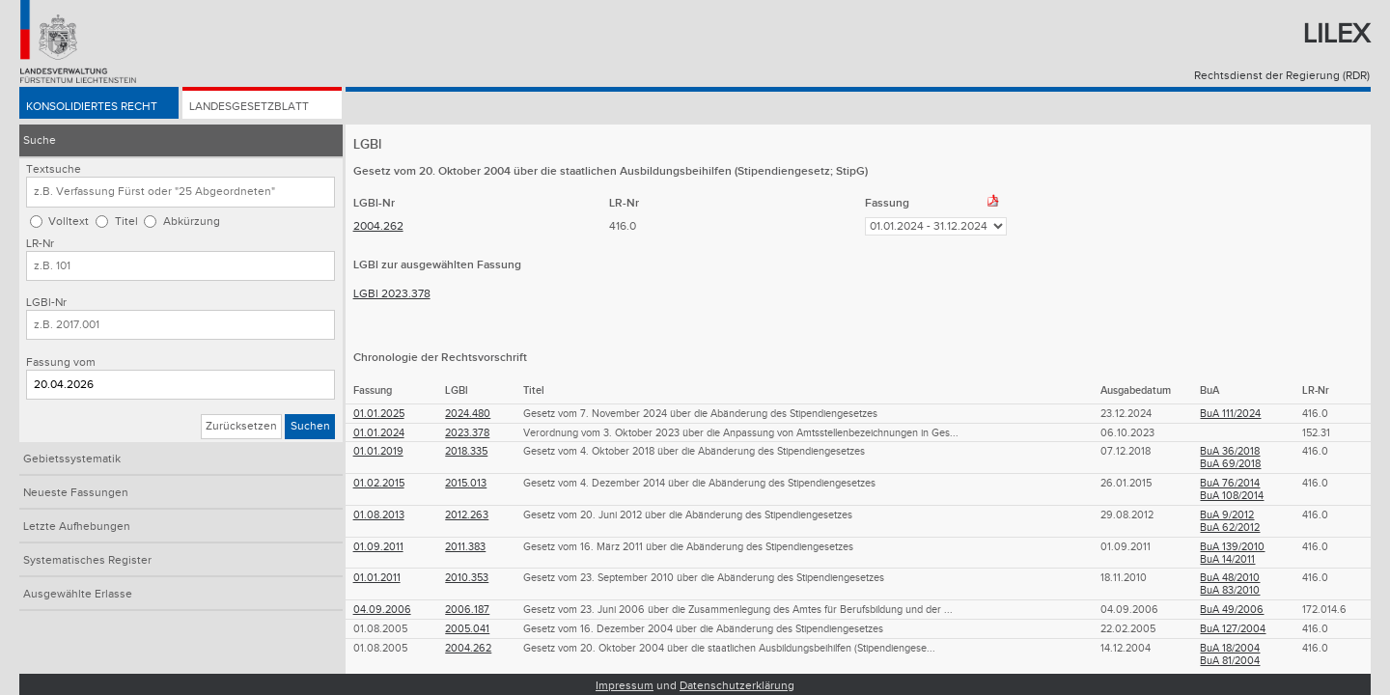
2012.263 (466, 515)
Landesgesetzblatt (249, 107)
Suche (39, 140)
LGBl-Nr (46, 302)
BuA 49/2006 (1232, 609)
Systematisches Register (87, 560)
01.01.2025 (378, 413)
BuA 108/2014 (1232, 495)
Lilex (1336, 34)
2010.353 (466, 577)
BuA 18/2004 (1230, 648)
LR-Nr (40, 243)
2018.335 (466, 451)
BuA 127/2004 (1232, 629)
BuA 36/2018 (1230, 451)
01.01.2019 (378, 451)
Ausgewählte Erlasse (77, 594)
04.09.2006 (382, 609)
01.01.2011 (377, 577)
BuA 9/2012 (1227, 515)
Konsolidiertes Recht (91, 107)
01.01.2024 (378, 433)
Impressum (624, 686)
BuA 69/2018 (1230, 464)
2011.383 (465, 547)
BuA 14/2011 (1227, 559)
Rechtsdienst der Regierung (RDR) (1282, 76)
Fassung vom (61, 362)
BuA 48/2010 (1230, 577)
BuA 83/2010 (1230, 590)
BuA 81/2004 (1230, 660)
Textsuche (53, 169)
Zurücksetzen (241, 426)
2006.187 (467, 609)
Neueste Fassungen (75, 493)
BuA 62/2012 (1230, 527)
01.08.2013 (378, 515)
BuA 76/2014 (1230, 483)
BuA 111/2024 (1230, 413)
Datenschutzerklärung (737, 686)
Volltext (68, 221)
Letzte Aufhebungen (76, 526)
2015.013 (465, 483)
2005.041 (467, 629)
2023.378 (467, 433)
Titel (126, 221)
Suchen (310, 426)
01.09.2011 (378, 547)
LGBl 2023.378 (392, 294)
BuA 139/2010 (1232, 547)
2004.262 (378, 226)
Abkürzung (191, 221)
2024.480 (467, 413)
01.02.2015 (378, 483)
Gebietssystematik (72, 459)
